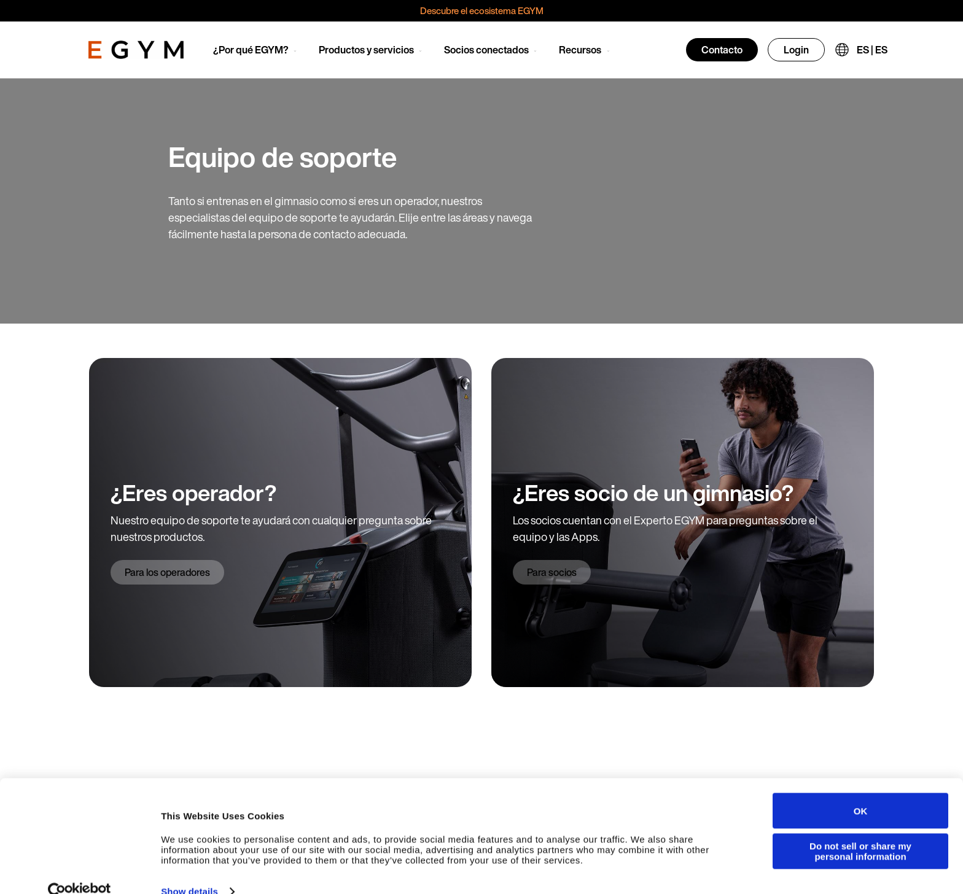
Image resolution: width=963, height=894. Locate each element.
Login (796, 49)
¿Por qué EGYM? (251, 49)
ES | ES (872, 49)
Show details (189, 872)
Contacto (722, 49)
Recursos (580, 49)
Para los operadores (167, 572)
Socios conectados (486, 49)
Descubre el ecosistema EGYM (482, 10)
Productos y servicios (366, 49)
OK (861, 791)
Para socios (552, 572)
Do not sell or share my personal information (860, 831)
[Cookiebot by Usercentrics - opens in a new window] (79, 872)
